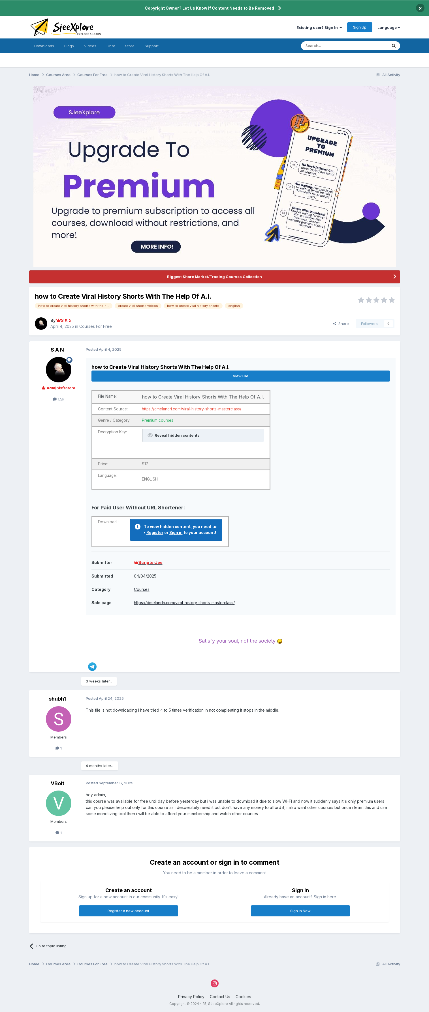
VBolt (57, 783)
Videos (90, 46)
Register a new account (128, 910)
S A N (57, 350)
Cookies (243, 996)
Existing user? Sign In (319, 27)
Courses (142, 589)
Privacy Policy (191, 996)
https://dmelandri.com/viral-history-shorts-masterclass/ (184, 602)
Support (152, 46)
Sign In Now (300, 910)
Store (130, 46)
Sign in (176, 532)
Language (388, 27)
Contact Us (220, 996)
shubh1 (57, 699)
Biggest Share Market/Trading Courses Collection (214, 276)
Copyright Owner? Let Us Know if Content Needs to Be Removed (209, 8)
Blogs (69, 46)
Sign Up (359, 27)
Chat (110, 46)
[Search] (329, 45)
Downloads (44, 46)
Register (154, 532)
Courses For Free (95, 326)
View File (240, 376)
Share (341, 323)
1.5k (58, 399)
